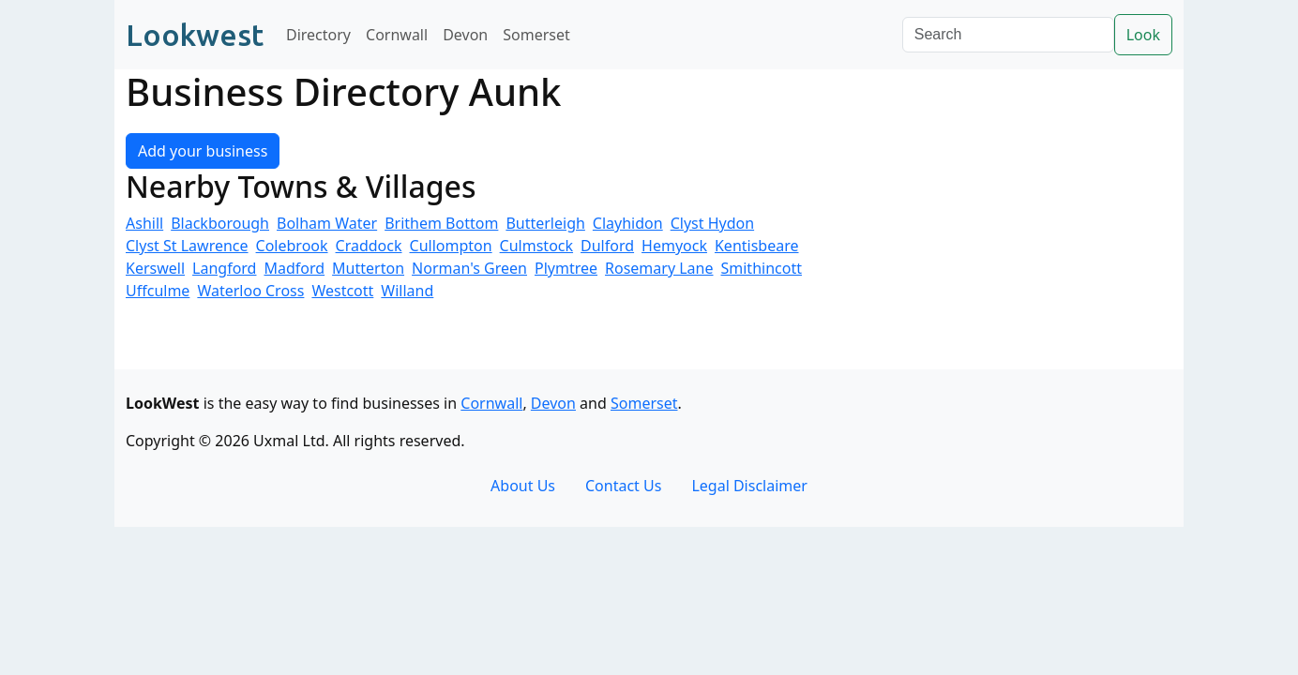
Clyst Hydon (712, 223)
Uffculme (157, 290)
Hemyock (674, 245)
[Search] (1008, 34)
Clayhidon (628, 223)
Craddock (369, 245)
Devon (465, 34)
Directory (318, 34)
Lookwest (195, 35)
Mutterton (368, 268)
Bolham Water (327, 223)
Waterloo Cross (250, 290)
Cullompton (451, 245)
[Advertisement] (1005, 238)
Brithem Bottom (441, 223)
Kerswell (155, 268)
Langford (224, 268)
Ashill (144, 223)
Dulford (607, 245)
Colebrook (292, 245)
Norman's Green (469, 268)
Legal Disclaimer (749, 485)
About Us (523, 485)
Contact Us (623, 485)
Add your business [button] (202, 151)
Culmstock (536, 245)
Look (1143, 34)
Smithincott (761, 268)
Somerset (536, 34)
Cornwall (397, 34)
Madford (294, 268)
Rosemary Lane (659, 268)
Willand (407, 290)
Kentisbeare (757, 245)
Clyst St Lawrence (187, 245)
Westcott (342, 290)
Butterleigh (545, 223)
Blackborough (220, 223)
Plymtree (566, 268)
